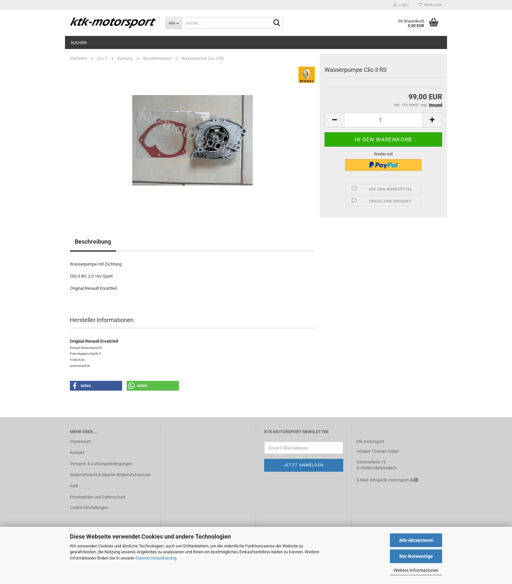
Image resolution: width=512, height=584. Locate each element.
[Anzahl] (383, 120)
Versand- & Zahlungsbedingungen (101, 463)
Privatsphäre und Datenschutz (97, 497)
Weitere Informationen (416, 570)
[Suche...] (174, 23)
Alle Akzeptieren (416, 540)
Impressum (80, 441)
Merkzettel (430, 5)
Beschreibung (93, 241)
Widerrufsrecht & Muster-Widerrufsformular (110, 474)
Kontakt (77, 452)
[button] (334, 120)
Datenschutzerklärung (156, 558)
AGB (74, 485)
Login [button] (400, 5)
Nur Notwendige (416, 556)
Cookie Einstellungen (89, 507)
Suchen (79, 42)
